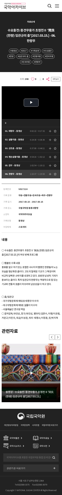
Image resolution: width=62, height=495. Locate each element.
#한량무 (37, 62)
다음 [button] (57, 337)
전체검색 (49, 5)
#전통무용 (37, 56)
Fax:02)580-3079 (39, 484)
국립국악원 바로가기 (50, 425)
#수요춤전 (47, 51)
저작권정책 (25, 425)
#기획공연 (35, 51)
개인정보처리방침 (11, 425)
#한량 (11, 56)
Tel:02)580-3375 (22, 484)
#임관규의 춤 (23, 56)
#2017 (24, 51)
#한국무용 (49, 56)
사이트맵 (35, 425)
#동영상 (13, 51)
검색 (53, 458)
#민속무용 (25, 62)
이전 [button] (51, 337)
